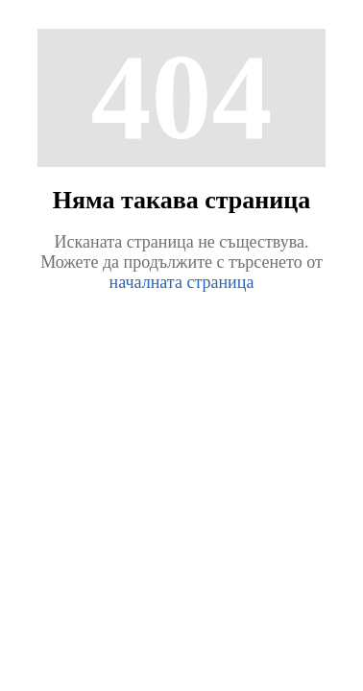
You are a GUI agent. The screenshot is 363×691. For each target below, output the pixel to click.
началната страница (181, 282)
